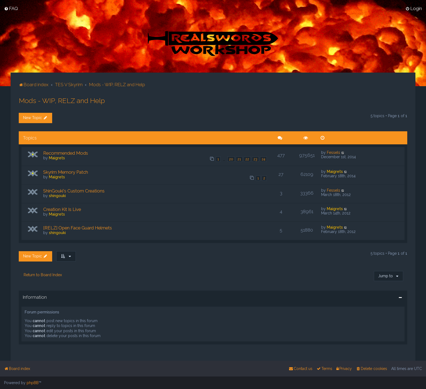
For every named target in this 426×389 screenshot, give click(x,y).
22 (247, 159)
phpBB (33, 383)
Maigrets (57, 158)
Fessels (333, 152)
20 (231, 159)
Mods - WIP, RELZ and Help (62, 101)
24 (263, 159)
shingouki (57, 196)
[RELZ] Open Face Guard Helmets (77, 228)
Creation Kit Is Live (62, 209)
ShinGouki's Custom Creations (74, 191)
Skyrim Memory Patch (65, 172)
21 (239, 159)
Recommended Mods (65, 153)
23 (255, 159)
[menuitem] (11, 8)
